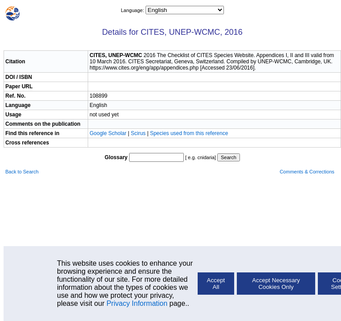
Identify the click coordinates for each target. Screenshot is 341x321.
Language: (133, 10)
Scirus (138, 133)
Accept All (216, 283)
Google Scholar (108, 133)
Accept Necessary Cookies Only (276, 283)
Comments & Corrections (307, 171)
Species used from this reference (189, 133)
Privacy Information (136, 303)
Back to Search (22, 171)
